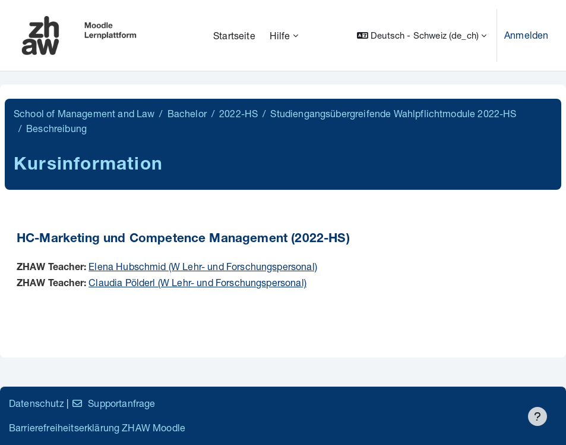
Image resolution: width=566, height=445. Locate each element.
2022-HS (238, 113)
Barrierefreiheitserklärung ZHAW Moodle (97, 427)
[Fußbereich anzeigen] (537, 416)
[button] (421, 35)
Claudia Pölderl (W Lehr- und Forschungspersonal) (197, 282)
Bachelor (187, 113)
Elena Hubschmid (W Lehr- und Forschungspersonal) (202, 266)
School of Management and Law (84, 113)
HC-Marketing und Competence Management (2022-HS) (183, 239)
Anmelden (526, 34)
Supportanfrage (113, 403)
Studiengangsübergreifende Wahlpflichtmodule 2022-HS (393, 113)
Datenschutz (36, 403)
